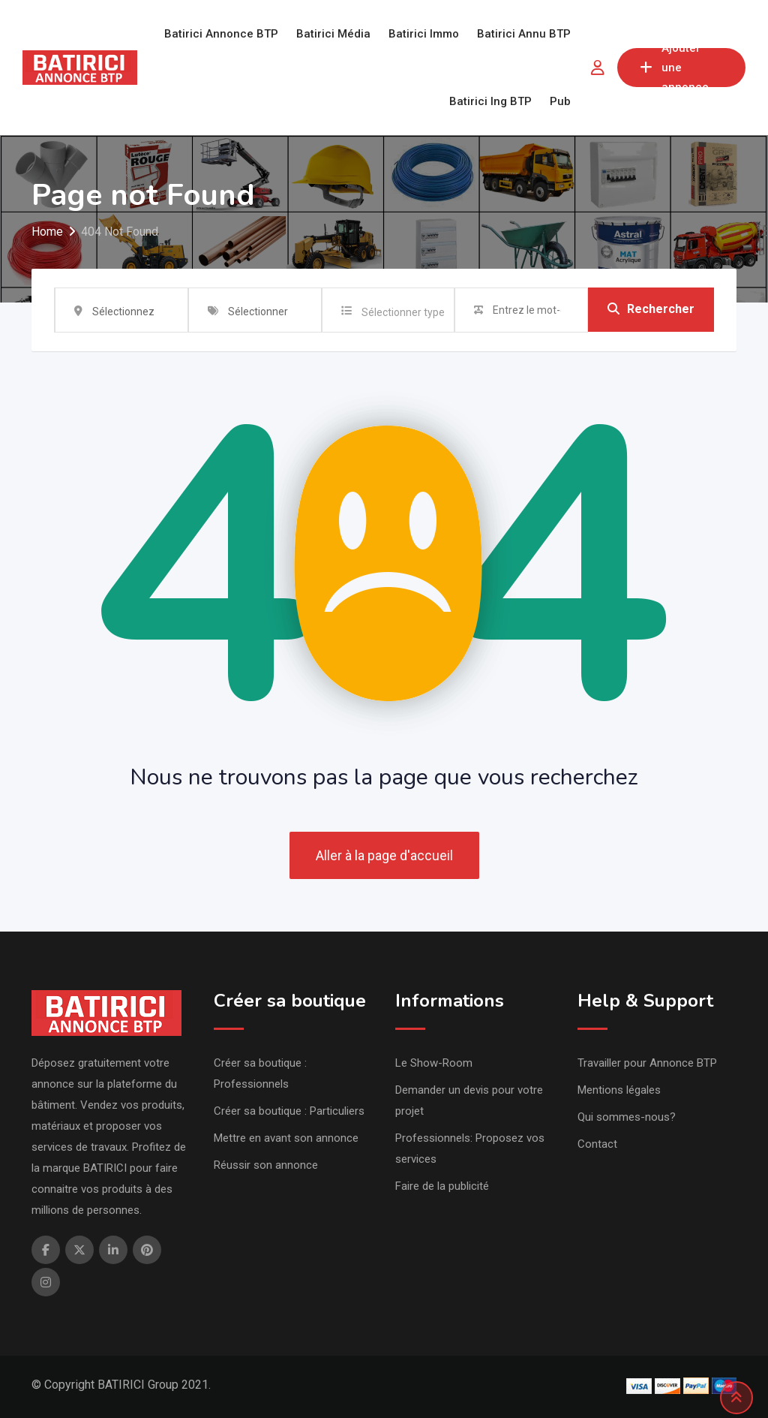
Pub (560, 101)
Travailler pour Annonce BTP (647, 1063)
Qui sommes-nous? (627, 1117)
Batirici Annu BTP (524, 34)
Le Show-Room (433, 1063)
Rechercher (651, 310)
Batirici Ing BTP (490, 101)
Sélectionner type (403, 312)
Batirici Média (333, 34)
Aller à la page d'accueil (384, 855)
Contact (597, 1144)
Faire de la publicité (442, 1186)
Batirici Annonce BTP (221, 34)
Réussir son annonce (266, 1165)
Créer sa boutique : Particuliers (289, 1111)
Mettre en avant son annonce (286, 1138)
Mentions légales (619, 1090)
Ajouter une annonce (674, 67)
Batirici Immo (423, 34)
